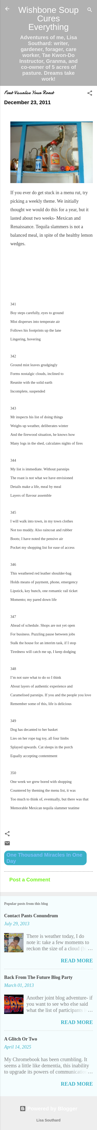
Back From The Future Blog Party (38, 977)
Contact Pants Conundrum (31, 915)
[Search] (90, 10)
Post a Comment (29, 879)
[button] (90, 93)
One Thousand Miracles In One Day (44, 858)
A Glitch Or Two (20, 1039)
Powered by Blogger (48, 1108)
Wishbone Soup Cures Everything (48, 18)
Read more (77, 960)
